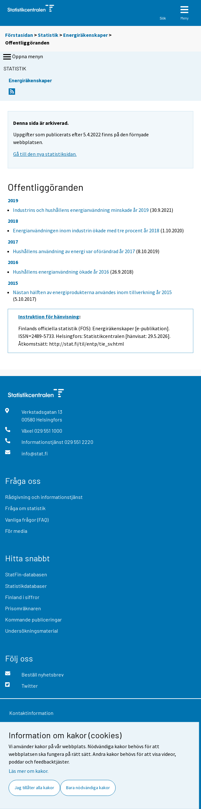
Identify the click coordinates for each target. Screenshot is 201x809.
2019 (13, 200)
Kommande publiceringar (33, 619)
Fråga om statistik (25, 508)
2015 (13, 283)
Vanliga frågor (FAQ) (26, 520)
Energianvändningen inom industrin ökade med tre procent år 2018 (86, 230)
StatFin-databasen (26, 574)
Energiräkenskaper (85, 35)
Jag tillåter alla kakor (34, 787)
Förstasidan (19, 35)
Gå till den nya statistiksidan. (45, 154)
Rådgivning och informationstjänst (44, 497)
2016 (13, 262)
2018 (13, 221)
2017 (13, 241)
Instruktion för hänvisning (48, 316)
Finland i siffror (22, 597)
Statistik (48, 35)
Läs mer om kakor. (28, 771)
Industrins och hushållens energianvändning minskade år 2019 (81, 210)
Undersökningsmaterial (31, 631)
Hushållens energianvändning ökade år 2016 (61, 271)
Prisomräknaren (23, 608)
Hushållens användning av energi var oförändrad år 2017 (74, 251)
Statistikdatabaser (26, 586)
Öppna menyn (22, 57)
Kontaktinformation (31, 713)
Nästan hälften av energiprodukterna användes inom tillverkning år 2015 (92, 292)
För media (16, 531)
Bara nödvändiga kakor (88, 787)
